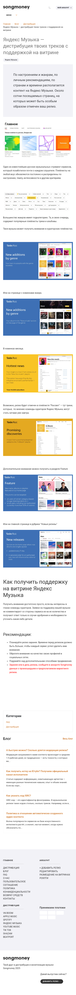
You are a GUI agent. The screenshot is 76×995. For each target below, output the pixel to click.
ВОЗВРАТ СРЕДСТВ (13, 902)
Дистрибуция (12, 728)
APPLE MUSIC (10, 923)
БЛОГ (6, 878)
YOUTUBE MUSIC (11, 934)
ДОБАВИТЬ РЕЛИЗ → (52, 989)
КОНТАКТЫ (9, 906)
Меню (7, 16)
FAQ (8, 723)
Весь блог (68, 739)
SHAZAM (7, 941)
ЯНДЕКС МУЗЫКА (12, 930)
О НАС (6, 885)
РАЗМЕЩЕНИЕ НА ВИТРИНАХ (55, 882)
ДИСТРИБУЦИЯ (11, 875)
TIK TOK (7, 937)
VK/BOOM (8, 920)
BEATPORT (8, 944)
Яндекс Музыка (11, 61)
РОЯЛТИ (44, 885)
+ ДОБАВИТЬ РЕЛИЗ (50, 875)
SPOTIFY (7, 927)
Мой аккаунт (63, 8)
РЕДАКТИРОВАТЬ (49, 878)
